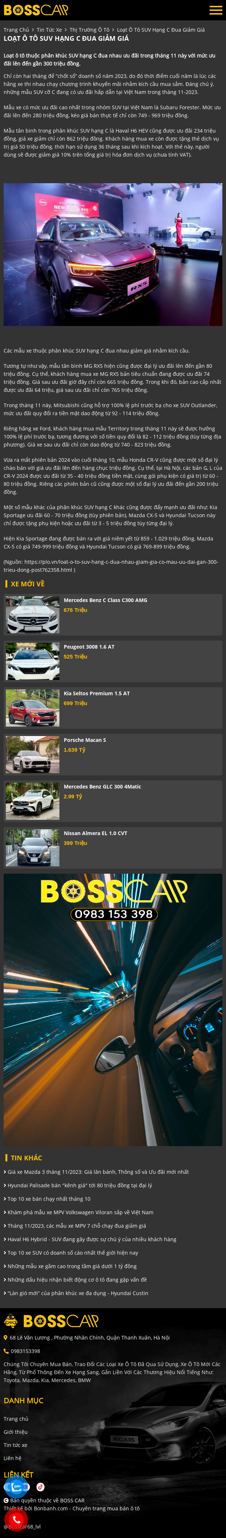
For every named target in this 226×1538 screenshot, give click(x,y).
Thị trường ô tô (89, 29)
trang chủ (16, 29)
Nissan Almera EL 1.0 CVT (95, 833)
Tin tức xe (15, 1444)
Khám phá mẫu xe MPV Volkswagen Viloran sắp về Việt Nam (78, 1212)
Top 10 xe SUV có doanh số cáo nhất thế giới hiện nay (71, 1252)
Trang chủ (16, 1418)
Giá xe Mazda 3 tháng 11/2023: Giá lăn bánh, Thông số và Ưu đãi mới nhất (96, 1171)
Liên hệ (13, 1458)
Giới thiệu (16, 1431)
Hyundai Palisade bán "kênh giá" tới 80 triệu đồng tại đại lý (78, 1185)
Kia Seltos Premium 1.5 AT (97, 693)
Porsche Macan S (85, 739)
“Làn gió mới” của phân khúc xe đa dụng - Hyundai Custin (76, 1293)
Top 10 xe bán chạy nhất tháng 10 (47, 1198)
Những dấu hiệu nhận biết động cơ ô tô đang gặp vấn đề (75, 1279)
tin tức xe (49, 29)
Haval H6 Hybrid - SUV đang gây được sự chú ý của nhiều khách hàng (90, 1239)
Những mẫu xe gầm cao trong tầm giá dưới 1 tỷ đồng (70, 1266)
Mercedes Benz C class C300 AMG (105, 600)
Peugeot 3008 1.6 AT (89, 646)
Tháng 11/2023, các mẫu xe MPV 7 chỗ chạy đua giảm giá (75, 1225)
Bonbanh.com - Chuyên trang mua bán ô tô (87, 1508)
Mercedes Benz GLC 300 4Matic (102, 786)
